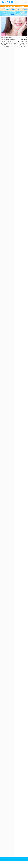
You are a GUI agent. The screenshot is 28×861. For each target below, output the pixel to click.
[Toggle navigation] (26, 2)
